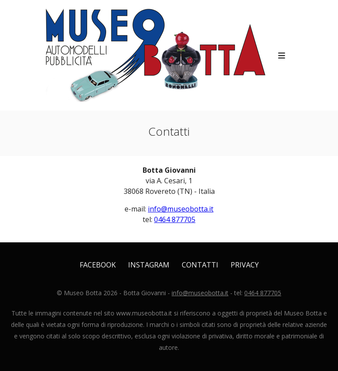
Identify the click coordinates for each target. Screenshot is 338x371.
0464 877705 (174, 219)
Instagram (148, 265)
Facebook (98, 265)
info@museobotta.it (180, 209)
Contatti (200, 265)
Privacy (245, 265)
